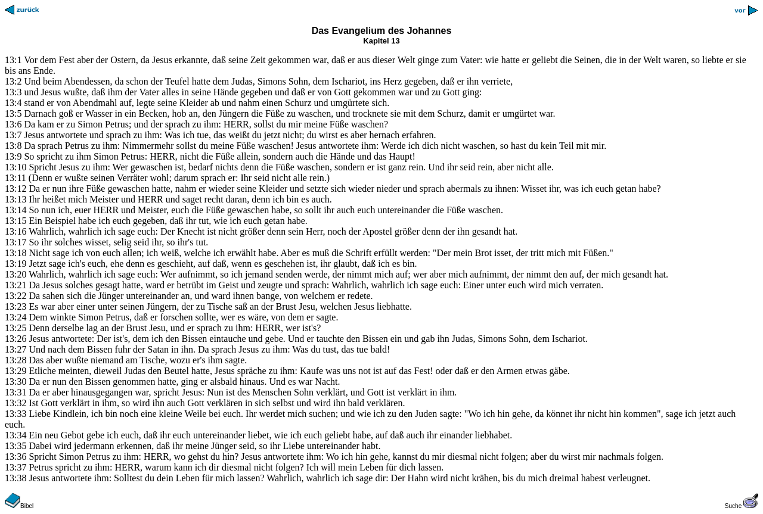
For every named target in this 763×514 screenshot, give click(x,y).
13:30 (15, 381)
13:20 (15, 274)
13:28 (15, 360)
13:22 (15, 296)
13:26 (15, 339)
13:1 (13, 60)
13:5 (13, 113)
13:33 (15, 414)
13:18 (15, 253)
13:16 (15, 231)
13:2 (13, 81)
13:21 (15, 285)
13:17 (15, 242)
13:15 (15, 221)
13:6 (13, 124)
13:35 (15, 446)
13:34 (15, 435)
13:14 (15, 210)
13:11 (15, 178)
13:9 (13, 156)
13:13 (15, 199)
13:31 (15, 392)
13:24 (15, 317)
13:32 (15, 403)
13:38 (15, 478)
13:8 (13, 146)
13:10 (15, 167)
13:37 (15, 467)
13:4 (13, 103)
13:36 (15, 456)
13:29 (15, 371)
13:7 (13, 135)
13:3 (13, 92)
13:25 (15, 328)
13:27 (15, 349)
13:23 (15, 306)
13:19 (15, 263)
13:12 (15, 188)
